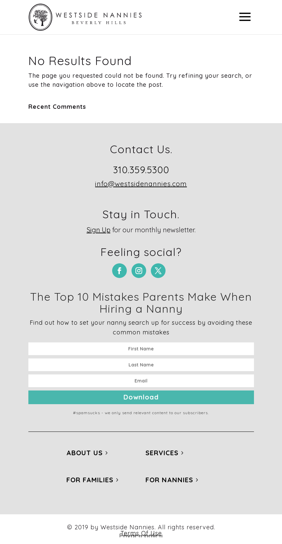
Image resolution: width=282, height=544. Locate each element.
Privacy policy (141, 536)
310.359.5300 (141, 170)
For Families (89, 480)
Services (162, 453)
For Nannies (169, 480)
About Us (84, 453)
